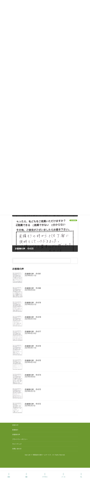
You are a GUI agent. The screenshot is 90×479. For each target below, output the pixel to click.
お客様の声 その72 (33, 404)
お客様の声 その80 (33, 288)
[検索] (74, 261)
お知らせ (15, 425)
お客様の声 (16, 434)
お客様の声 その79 (33, 303)
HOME (26, 475)
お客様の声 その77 (33, 332)
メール (63, 475)
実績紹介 (15, 429)
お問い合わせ (16, 448)
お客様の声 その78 (33, 317)
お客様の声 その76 (33, 346)
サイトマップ (16, 444)
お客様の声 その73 (33, 389)
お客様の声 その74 (33, 375)
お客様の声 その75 (33, 361)
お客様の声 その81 (33, 274)
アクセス (44, 475)
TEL (81, 475)
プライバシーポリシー (20, 439)
